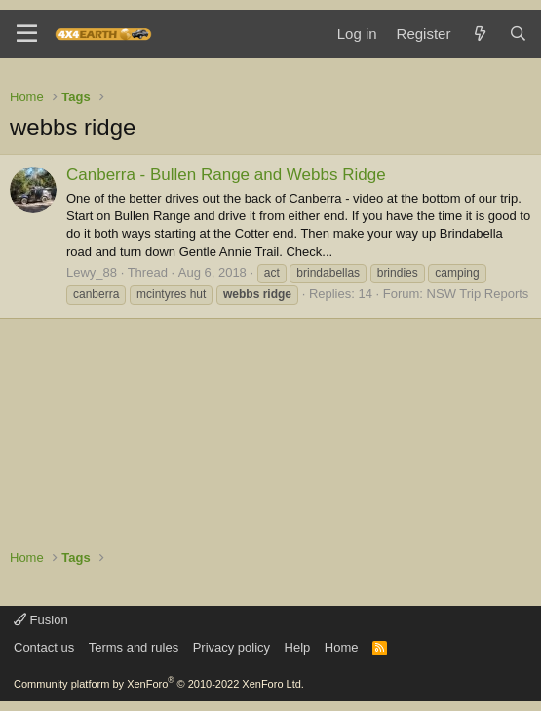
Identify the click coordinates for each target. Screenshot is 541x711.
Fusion (41, 620)
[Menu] (27, 34)
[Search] (518, 34)
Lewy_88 (91, 272)
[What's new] (479, 34)
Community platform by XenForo (159, 684)
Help (298, 647)
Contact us (44, 647)
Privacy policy (231, 647)
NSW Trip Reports (478, 293)
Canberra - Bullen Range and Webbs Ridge (226, 175)
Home (342, 647)
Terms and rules (133, 647)
